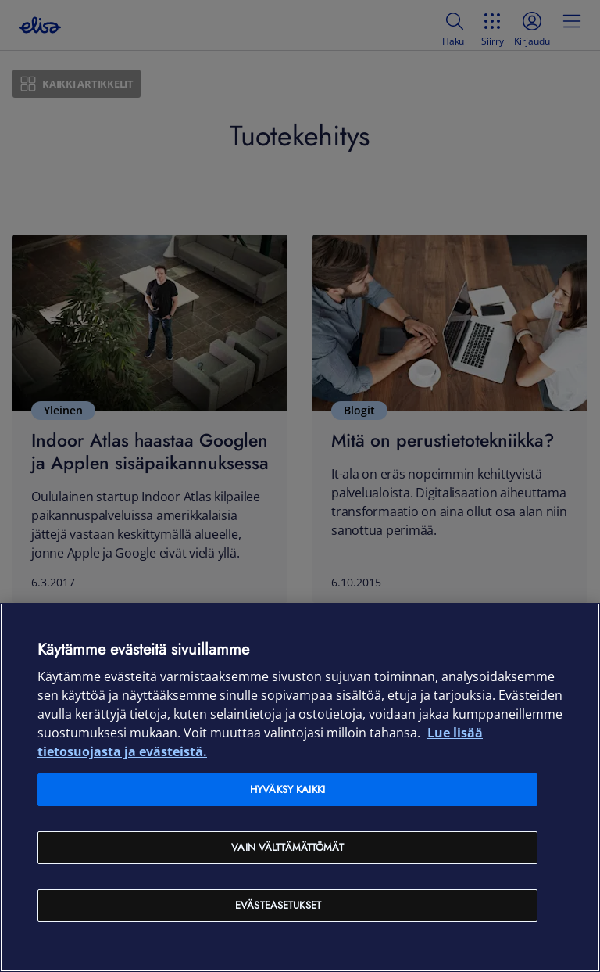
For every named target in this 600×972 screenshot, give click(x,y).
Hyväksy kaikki (287, 789)
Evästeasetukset (278, 905)
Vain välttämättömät (287, 847)
